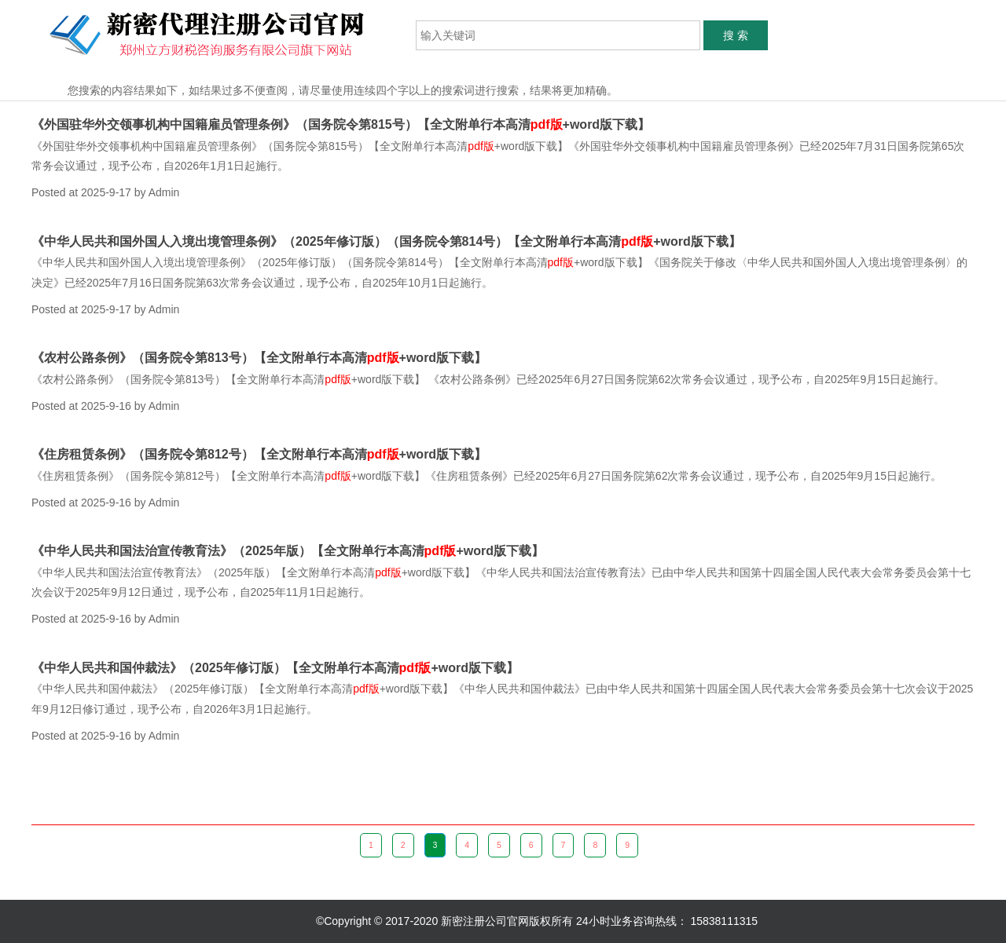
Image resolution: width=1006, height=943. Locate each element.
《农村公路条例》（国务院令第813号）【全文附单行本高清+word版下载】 (258, 357)
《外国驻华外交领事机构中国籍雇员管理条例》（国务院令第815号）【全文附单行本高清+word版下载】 (340, 124)
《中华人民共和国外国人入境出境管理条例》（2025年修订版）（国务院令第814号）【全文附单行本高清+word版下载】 (386, 241)
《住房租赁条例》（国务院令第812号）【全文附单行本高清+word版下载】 (258, 454)
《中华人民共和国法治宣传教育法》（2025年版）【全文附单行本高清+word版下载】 (287, 550)
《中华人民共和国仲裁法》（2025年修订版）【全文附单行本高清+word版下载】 (275, 667)
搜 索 (735, 35)
